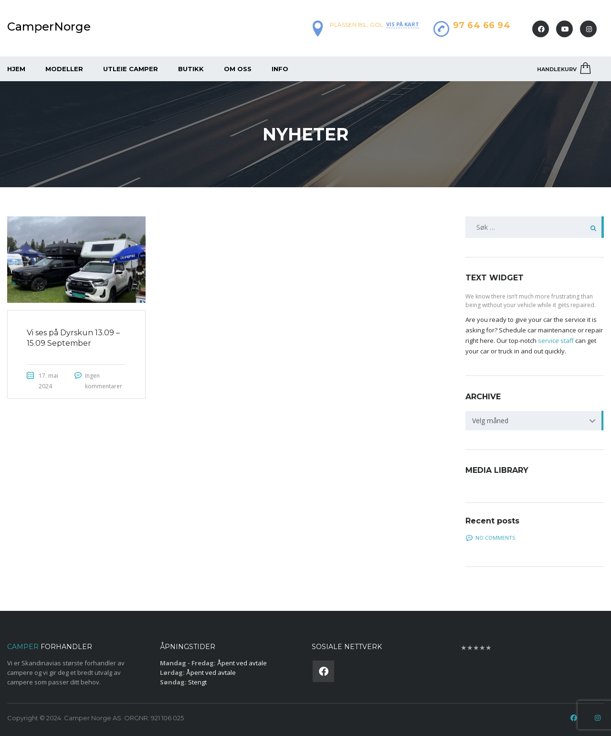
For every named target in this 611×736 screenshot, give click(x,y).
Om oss (238, 69)
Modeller (64, 69)
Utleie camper (130, 69)
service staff (556, 340)
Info (280, 69)
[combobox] (534, 420)
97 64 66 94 (482, 25)
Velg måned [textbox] (490, 420)
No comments (490, 537)
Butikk (191, 69)
